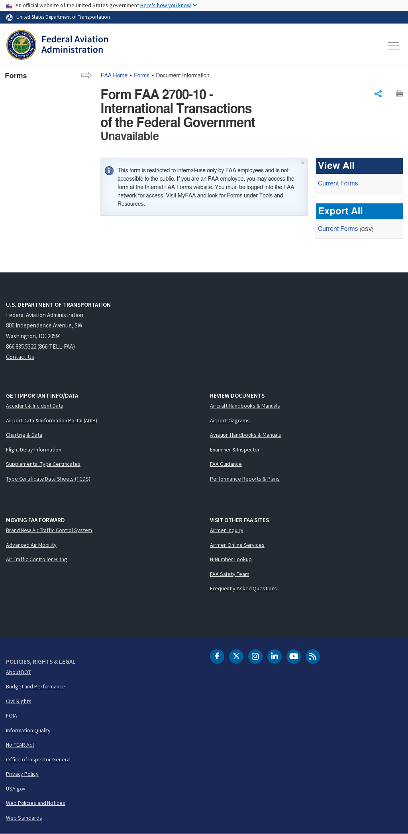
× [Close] (302, 162)
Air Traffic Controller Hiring (36, 559)
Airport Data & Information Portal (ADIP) (51, 420)
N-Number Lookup (231, 559)
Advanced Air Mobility (31, 544)
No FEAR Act (20, 744)
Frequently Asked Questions (243, 588)
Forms (141, 76)
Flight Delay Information (33, 449)
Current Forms (338, 183)
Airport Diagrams (229, 420)
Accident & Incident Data (34, 405)
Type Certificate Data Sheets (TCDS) (48, 478)
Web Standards (24, 817)
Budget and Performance (35, 686)
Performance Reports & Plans (245, 478)
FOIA (11, 715)
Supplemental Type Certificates (43, 463)
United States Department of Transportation (63, 17)
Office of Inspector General (38, 759)
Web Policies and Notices (35, 802)
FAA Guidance (226, 463)
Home (114, 76)
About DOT (18, 672)
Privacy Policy (22, 773)
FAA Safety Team (229, 574)
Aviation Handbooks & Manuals (245, 434)
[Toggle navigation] (394, 45)
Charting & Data (24, 434)
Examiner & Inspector (235, 449)
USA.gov (16, 788)
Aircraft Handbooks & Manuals (245, 405)
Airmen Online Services (237, 544)
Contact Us (20, 357)
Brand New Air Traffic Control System (49, 530)
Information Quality (28, 730)
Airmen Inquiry (226, 530)
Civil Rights (18, 701)
